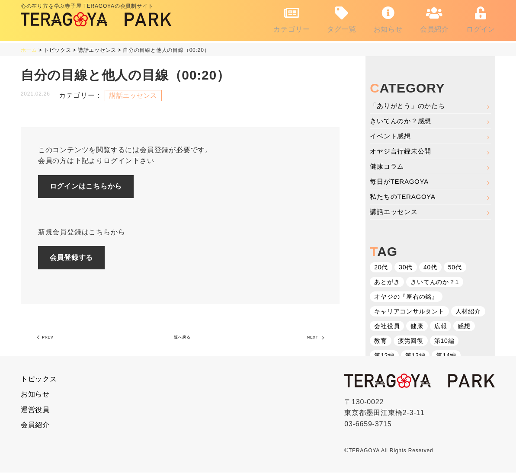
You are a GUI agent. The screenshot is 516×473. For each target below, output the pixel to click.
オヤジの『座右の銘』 (406, 297)
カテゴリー (291, 17)
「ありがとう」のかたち (410, 101)
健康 (416, 327)
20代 (381, 268)
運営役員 (35, 410)
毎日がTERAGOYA (401, 181)
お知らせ (388, 17)
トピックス (39, 379)
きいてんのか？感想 (402, 117)
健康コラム (388, 165)
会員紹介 (434, 17)
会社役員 (387, 327)
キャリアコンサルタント (409, 312)
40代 (430, 268)
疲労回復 (410, 342)
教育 (380, 342)
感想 (464, 327)
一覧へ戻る (180, 340)
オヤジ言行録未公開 (402, 149)
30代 (406, 268)
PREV (52, 340)
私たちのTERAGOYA (404, 197)
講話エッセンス (395, 212)
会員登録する (77, 257)
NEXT (308, 340)
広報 (440, 327)
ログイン (480, 17)
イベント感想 (391, 133)
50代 (455, 268)
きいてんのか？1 (434, 283)
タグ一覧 (341, 17)
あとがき (387, 283)
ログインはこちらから (92, 184)
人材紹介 (468, 312)
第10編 (444, 342)
